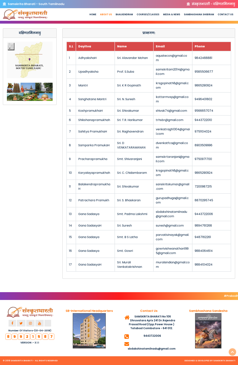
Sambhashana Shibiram (199, 14)
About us (106, 14)
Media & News (171, 14)
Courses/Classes (148, 14)
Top (232, 352)
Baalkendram (124, 14)
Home (92, 14)
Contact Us (225, 14)
